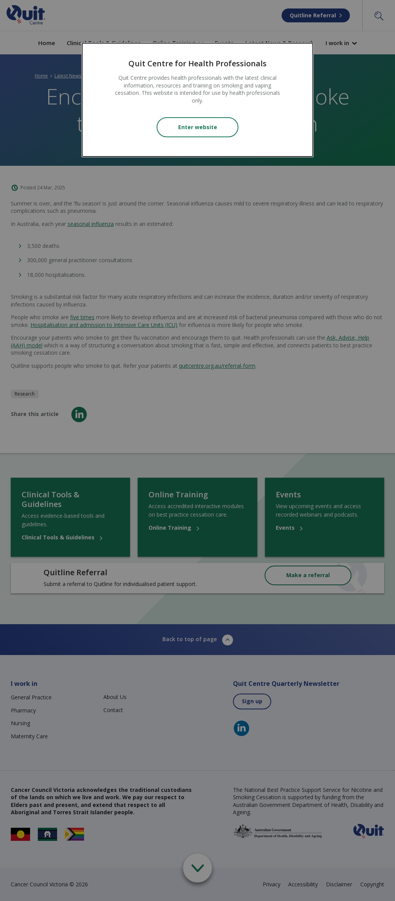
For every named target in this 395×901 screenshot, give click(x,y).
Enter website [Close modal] (197, 127)
